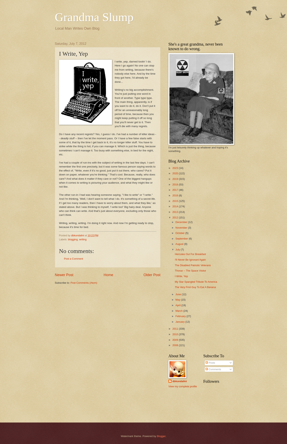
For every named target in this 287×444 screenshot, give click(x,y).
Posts (210, 362)
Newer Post (64, 275)
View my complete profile (182, 386)
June (178, 294)
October (180, 233)
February (180, 316)
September (182, 238)
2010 (175, 334)
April (178, 305)
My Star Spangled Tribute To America (196, 281)
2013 (175, 211)
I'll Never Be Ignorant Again (190, 259)
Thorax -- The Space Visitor (190, 270)
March (179, 310)
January (180, 321)
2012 (175, 217)
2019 (175, 178)
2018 (175, 184)
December (181, 222)
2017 (175, 189)
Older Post (152, 275)
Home (108, 275)
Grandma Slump (94, 17)
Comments (213, 369)
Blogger (161, 436)
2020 (175, 173)
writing (82, 239)
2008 (175, 345)
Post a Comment (73, 258)
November (181, 227)
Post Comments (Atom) (84, 282)
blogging (73, 239)
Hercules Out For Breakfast (190, 254)
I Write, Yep (181, 276)
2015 (175, 201)
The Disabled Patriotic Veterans (193, 265)
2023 (175, 167)
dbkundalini (179, 381)
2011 (175, 328)
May (178, 299)
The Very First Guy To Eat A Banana (195, 287)
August (179, 243)
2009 (175, 339)
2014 (175, 206)
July (178, 249)
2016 (175, 195)
